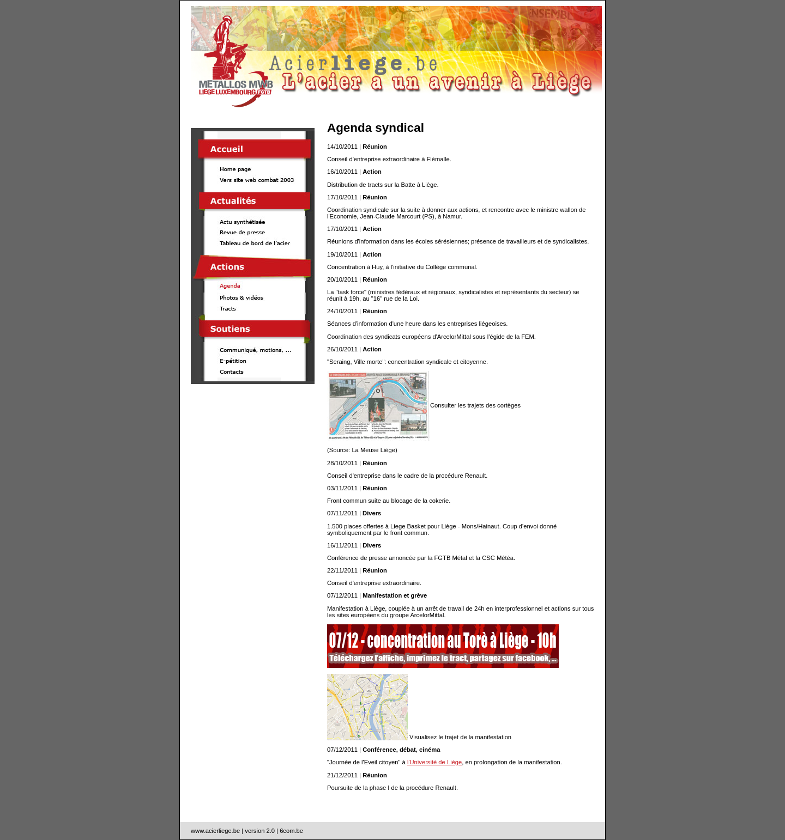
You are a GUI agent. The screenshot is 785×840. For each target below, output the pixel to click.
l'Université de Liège (434, 762)
